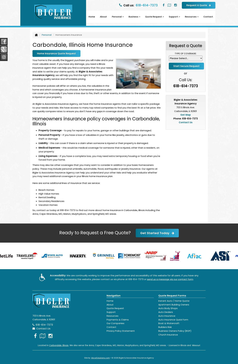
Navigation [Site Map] (114, 295)
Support (111, 312)
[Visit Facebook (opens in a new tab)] (164, 5)
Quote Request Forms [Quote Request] (172, 295)
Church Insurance (168, 334)
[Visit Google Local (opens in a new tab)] (169, 5)
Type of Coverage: (185, 53)
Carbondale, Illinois (58, 345)
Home (91, 16)
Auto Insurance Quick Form (173, 319)
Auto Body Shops (168, 308)
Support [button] (174, 16)
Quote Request (115, 308)
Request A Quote (198, 5)
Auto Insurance (166, 315)
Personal (46, 34)
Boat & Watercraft (168, 323)
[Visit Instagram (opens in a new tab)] (175, 5)
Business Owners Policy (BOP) (174, 330)
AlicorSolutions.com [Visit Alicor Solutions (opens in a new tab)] (100, 358)
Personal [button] (118, 16)
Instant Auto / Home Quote (173, 300)
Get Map (185, 114)
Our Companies (115, 323)
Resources (112, 315)
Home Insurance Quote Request (56, 53)
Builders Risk (165, 327)
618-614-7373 (147, 5)
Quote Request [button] (154, 16)
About (103, 16)
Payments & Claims (118, 319)
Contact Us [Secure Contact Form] (185, 122)
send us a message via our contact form (170, 279)
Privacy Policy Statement (121, 330)
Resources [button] (192, 16)
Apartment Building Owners (173, 304)
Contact (208, 16)
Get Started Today (157, 233)
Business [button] (134, 16)
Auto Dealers (165, 312)
